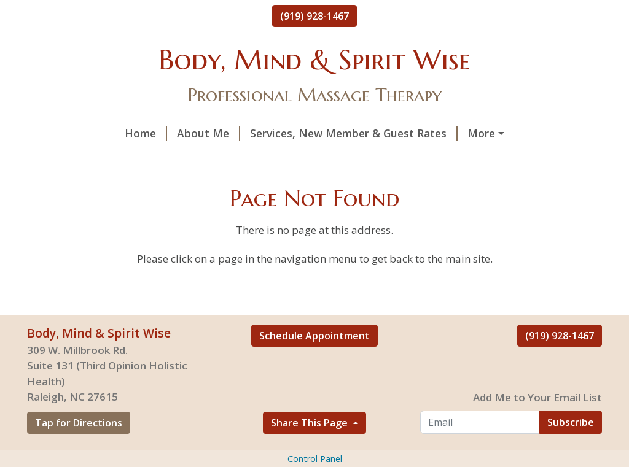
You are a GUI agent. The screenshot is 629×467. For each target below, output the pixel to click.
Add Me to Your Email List (537, 423)
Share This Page (310, 448)
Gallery (177, 159)
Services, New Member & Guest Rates (266, 133)
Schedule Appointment (314, 361)
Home (58, 133)
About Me (120, 133)
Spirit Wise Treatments (445, 133)
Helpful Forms (253, 159)
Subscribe (570, 448)
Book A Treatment (90, 159)
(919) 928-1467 (314, 16)
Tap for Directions (78, 448)
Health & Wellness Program (377, 159)
